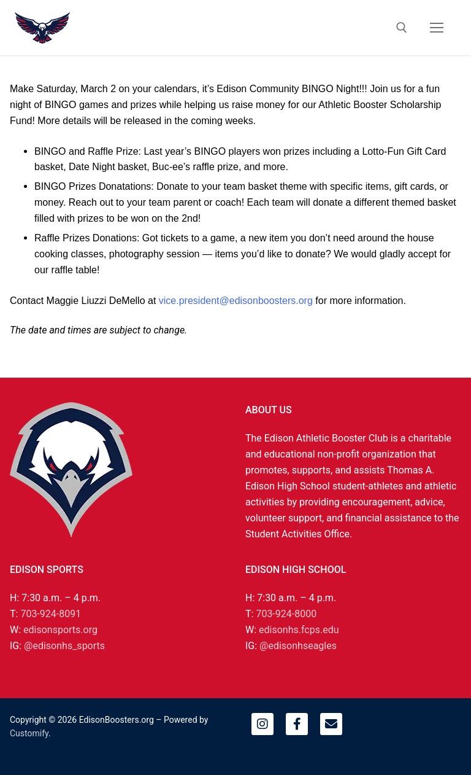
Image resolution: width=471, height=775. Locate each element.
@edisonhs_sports (64, 646)
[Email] (331, 724)
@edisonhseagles (298, 646)
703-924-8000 (286, 614)
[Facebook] (297, 724)
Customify (29, 733)
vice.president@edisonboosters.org (236, 300)
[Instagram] (262, 724)
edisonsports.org (60, 630)
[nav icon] (436, 28)
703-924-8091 (50, 614)
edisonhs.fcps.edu (299, 630)
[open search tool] (401, 27)
